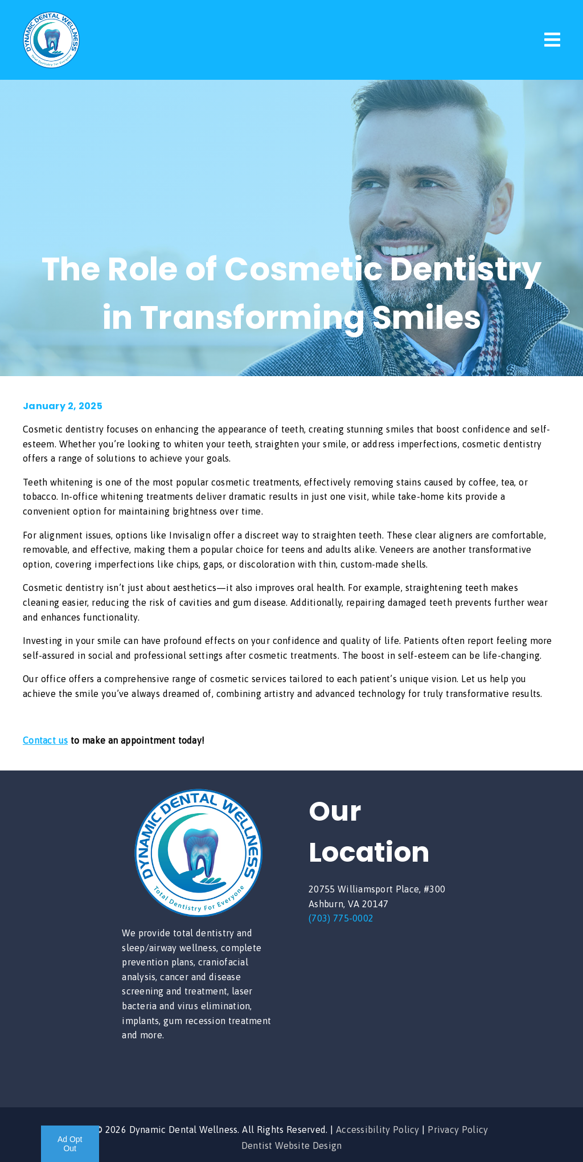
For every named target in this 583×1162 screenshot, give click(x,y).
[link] (51, 65)
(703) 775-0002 (341, 918)
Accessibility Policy (378, 1129)
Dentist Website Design (291, 1145)
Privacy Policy (458, 1129)
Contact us (45, 740)
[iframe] (385, 1006)
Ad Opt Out (70, 1144)
